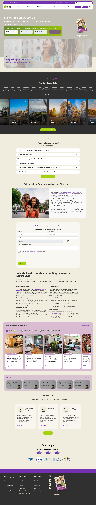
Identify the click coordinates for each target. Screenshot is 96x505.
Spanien (46, 89)
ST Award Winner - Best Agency (12, 3)
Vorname (20, 231)
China (51, 94)
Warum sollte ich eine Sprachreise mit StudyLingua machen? (33, 150)
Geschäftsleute (61, 193)
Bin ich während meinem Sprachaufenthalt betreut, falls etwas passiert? (36, 172)
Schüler (53, 193)
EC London (29, 366)
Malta (18, 89)
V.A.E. (40, 89)
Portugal (84, 89)
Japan (90, 89)
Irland (12, 89)
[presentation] (28, 257)
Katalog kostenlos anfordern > (81, 36)
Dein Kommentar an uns (24, 244)
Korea (45, 94)
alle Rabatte (87, 377)
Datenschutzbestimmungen (34, 251)
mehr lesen (20, 425)
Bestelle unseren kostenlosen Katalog (59, 493)
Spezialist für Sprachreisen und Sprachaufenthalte (61, 312)
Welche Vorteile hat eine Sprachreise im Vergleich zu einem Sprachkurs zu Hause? (38, 167)
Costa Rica (54, 89)
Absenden (22, 263)
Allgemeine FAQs (48, 176)
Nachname (51, 231)
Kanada (34, 89)
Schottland (26, 89)
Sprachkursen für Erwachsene (73, 192)
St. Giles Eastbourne (50, 366)
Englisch (76, 195)
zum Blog (48, 433)
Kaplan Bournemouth (12, 366)
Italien (77, 89)
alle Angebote (85, 325)
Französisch (59, 197)
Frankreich (69, 89)
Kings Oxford (67, 366)
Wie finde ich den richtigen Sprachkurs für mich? (30, 159)
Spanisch (53, 197)
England (6, 89)
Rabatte (8, 377)
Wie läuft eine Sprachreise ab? (25, 154)
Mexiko (62, 89)
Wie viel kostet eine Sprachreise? (25, 163)
